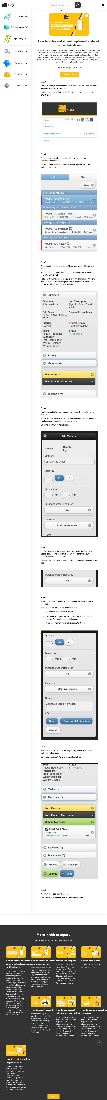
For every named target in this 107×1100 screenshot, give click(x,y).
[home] (7, 5)
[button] (103, 5)
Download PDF (69, 74)
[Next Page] (53, 1096)
